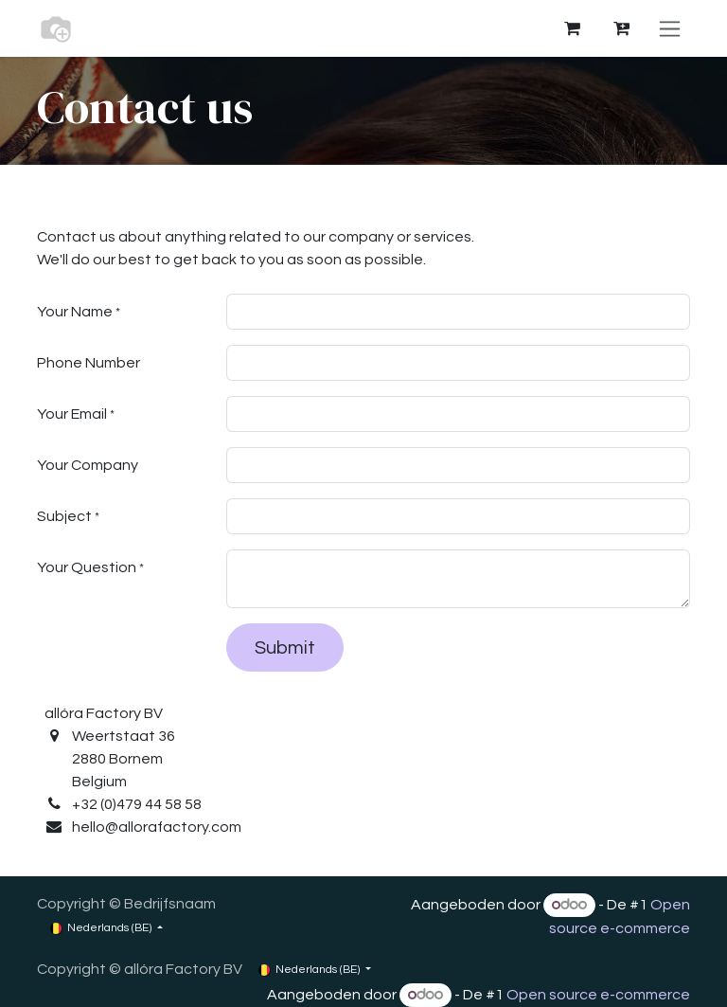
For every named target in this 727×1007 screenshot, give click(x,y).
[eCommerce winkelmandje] (572, 28)
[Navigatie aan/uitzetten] (669, 28)
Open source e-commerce (598, 994)
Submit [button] (285, 647)
